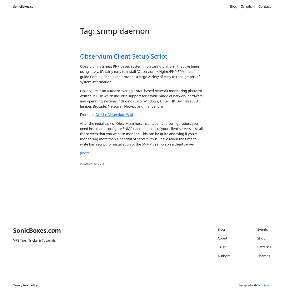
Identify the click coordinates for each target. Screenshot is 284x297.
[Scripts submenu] (254, 6)
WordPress (264, 285)
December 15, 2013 (92, 163)
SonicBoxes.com (24, 6)
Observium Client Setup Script (123, 56)
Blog (233, 6)
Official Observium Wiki (114, 114)
